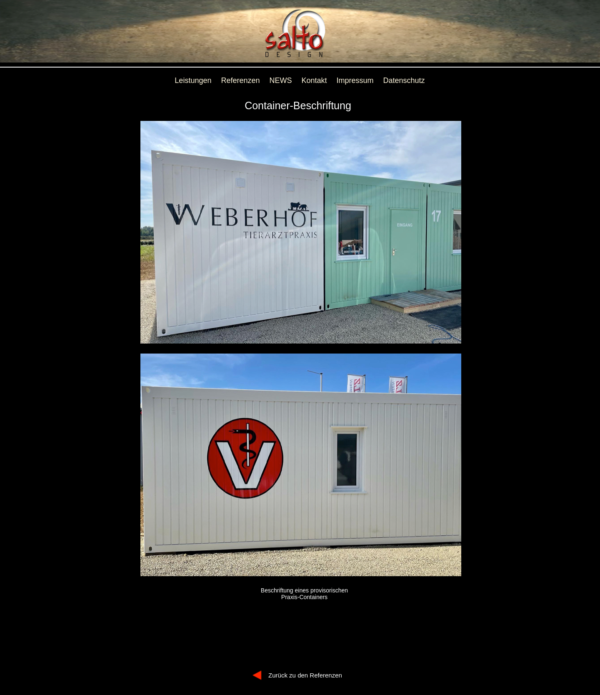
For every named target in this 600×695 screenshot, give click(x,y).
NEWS (281, 80)
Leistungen (193, 80)
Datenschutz (404, 80)
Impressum (355, 80)
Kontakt (314, 80)
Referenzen (240, 80)
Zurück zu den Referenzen (305, 675)
